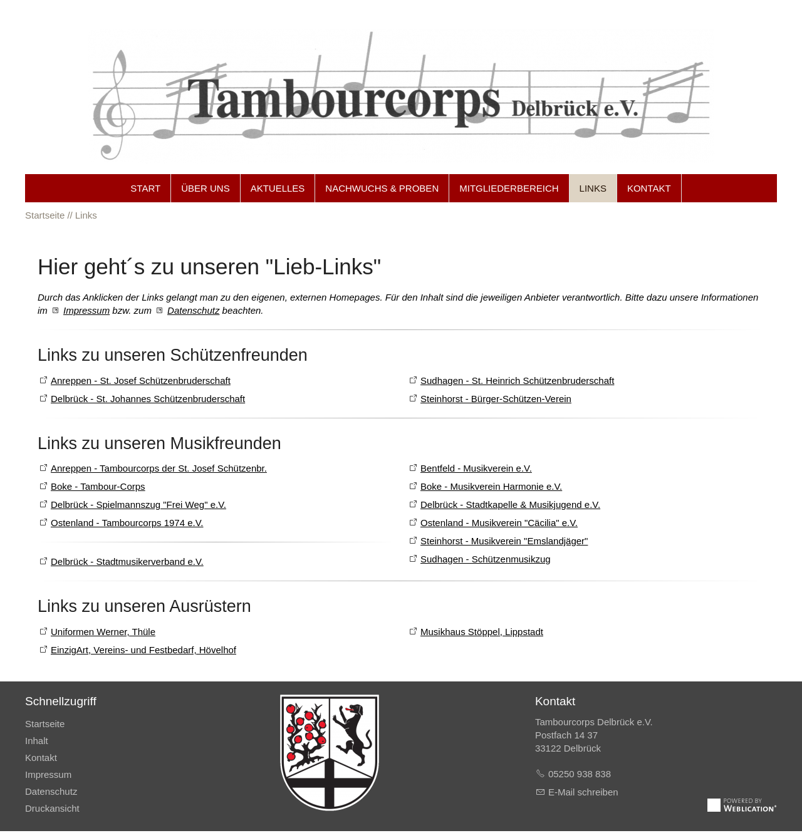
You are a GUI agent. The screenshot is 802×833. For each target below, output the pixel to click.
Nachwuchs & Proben (382, 188)
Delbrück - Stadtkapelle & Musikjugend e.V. (510, 505)
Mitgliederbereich (508, 188)
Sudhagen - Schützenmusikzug (485, 559)
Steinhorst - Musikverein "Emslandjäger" (504, 541)
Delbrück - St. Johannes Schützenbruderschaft (148, 398)
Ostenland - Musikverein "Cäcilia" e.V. (499, 523)
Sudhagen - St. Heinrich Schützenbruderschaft (517, 380)
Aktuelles (278, 188)
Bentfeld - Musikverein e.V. (476, 468)
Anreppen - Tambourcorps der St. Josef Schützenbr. (159, 468)
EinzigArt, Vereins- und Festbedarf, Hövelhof (143, 651)
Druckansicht (52, 810)
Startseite (45, 725)
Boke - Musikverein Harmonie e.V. (491, 487)
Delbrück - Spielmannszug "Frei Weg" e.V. (138, 505)
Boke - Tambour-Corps (98, 487)
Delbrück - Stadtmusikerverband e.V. (127, 562)
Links (593, 188)
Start (145, 188)
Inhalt (36, 742)
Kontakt (649, 188)
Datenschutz (193, 310)
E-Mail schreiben (583, 794)
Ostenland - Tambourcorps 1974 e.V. (127, 523)
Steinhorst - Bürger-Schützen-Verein (495, 398)
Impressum (86, 310)
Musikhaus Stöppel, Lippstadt (481, 633)
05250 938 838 (579, 775)
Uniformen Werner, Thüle (103, 633)
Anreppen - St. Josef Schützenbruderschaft (141, 380)
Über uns (205, 188)
